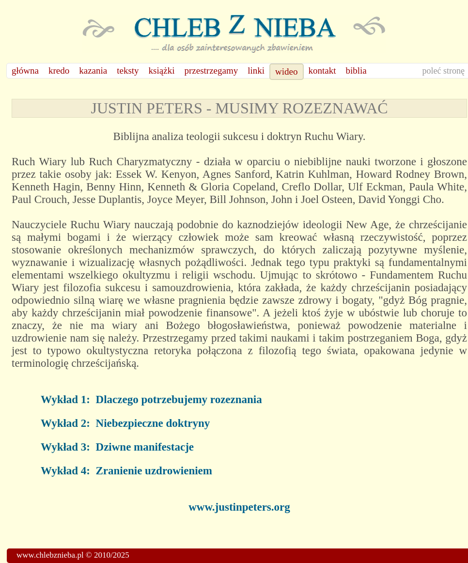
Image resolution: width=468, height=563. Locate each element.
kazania (93, 70)
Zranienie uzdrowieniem (154, 471)
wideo (286, 71)
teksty (128, 70)
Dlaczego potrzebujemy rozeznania (179, 399)
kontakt (322, 70)
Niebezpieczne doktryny (153, 423)
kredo (58, 70)
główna (25, 70)
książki (162, 70)
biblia (356, 70)
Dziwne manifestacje (145, 447)
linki (256, 70)
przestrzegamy (211, 70)
